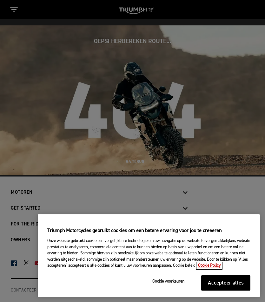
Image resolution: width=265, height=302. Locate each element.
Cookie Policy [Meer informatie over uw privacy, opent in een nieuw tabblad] (209, 266)
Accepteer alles (226, 283)
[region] (149, 255)
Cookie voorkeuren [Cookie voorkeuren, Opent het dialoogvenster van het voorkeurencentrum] (168, 281)
